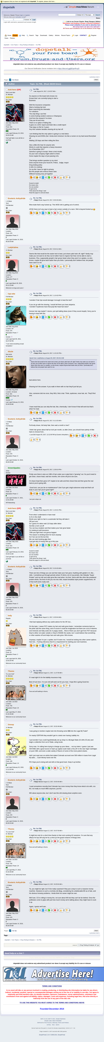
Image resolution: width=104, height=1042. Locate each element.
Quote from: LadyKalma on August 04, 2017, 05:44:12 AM (47, 358)
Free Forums (47, 1022)
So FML (36, 89)
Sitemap (54, 1022)
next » (98, 77)
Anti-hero (12, 90)
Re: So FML (37, 198)
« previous (92, 77)
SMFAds (39, 1022)
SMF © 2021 (51, 1018)
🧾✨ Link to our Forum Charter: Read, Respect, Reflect (81, 21)
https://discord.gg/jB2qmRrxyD (68, 68)
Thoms (11, 671)
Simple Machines (61, 1018)
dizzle (10, 351)
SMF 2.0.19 (43, 1018)
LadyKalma (13, 247)
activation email (20, 17)
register (27, 15)
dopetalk (9, 7)
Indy (10, 615)
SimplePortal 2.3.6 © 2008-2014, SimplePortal (52, 1035)
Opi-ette (11, 294)
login (21, 15)
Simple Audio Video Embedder (52, 1020)
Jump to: (75, 945)
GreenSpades (14, 468)
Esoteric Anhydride (16, 198)
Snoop (11, 724)
